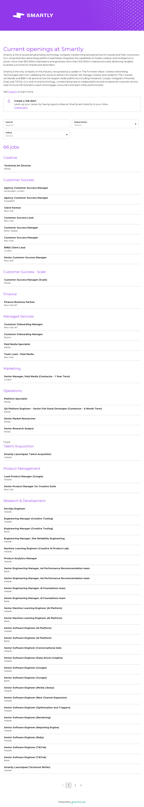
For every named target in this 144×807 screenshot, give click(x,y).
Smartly (12, 91)
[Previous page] (62, 785)
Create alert (21, 107)
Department (80, 122)
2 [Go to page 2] (75, 785)
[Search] (36, 125)
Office (9, 133)
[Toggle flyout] (135, 124)
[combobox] (74, 125)
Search (9, 122)
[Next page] (81, 785)
